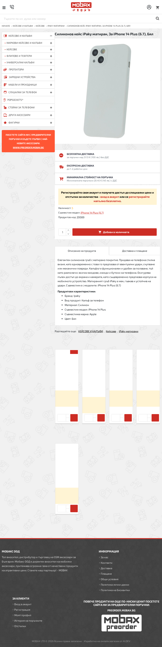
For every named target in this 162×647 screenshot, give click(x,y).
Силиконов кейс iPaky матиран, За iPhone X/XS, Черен (121, 381)
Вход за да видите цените (67, 398)
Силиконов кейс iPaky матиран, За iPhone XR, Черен (148, 381)
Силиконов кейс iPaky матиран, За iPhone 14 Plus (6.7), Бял (67, 476)
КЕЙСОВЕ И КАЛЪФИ (23, 26)
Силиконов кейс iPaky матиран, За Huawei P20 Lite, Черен (67, 381)
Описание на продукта (82, 250)
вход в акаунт (109, 196)
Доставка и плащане (134, 250)
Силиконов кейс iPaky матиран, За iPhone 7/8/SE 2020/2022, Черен (94, 384)
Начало (6, 26)
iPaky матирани (56, 26)
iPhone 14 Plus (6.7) (92, 212)
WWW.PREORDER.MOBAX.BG (28, 147)
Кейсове (40, 26)
